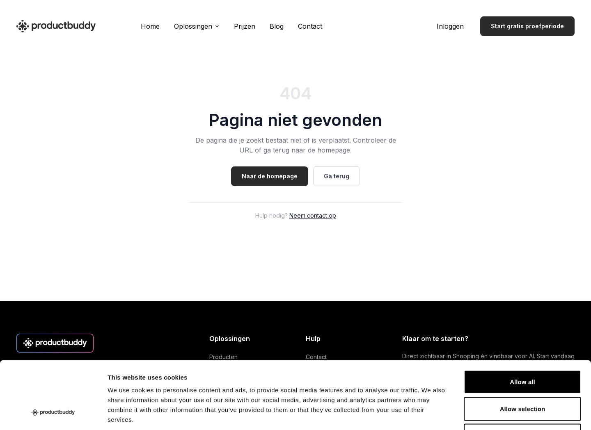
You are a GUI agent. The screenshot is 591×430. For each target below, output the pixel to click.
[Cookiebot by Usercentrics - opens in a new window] (53, 414)
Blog (277, 26)
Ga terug (336, 176)
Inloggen (450, 26)
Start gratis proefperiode (527, 26)
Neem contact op (312, 215)
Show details (431, 413)
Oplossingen (197, 26)
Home (150, 26)
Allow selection (522, 349)
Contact (310, 26)
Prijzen (244, 26)
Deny (522, 376)
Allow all (522, 322)
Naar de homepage (270, 176)
